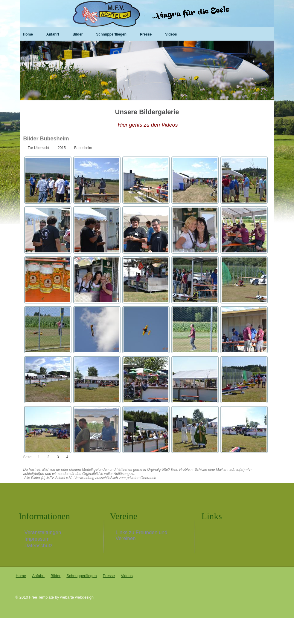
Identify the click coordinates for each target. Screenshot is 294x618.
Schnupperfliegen (111, 34)
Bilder (78, 34)
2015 (62, 148)
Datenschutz (39, 545)
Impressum (37, 539)
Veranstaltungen (43, 532)
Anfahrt (52, 34)
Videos (171, 34)
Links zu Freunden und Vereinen (141, 533)
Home (28, 34)
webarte (67, 597)
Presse (146, 34)
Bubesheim (83, 148)
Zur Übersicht (38, 148)
